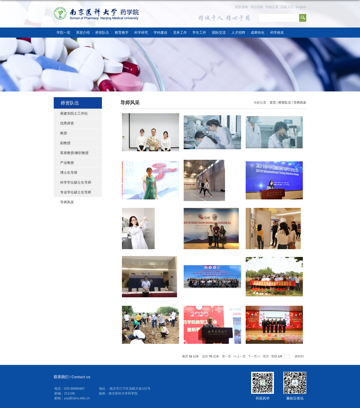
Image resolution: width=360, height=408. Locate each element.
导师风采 (299, 102)
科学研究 (141, 32)
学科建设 (160, 32)
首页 (273, 102)
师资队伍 (102, 32)
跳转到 (300, 356)
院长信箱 (241, 7)
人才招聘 (238, 32)
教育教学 (122, 32)
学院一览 (63, 32)
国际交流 (219, 32)
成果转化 (257, 32)
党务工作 (180, 32)
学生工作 (199, 32)
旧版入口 (287, 7)
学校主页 (271, 7)
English (301, 7)
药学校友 (277, 32)
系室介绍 (83, 32)
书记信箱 (256, 7)
